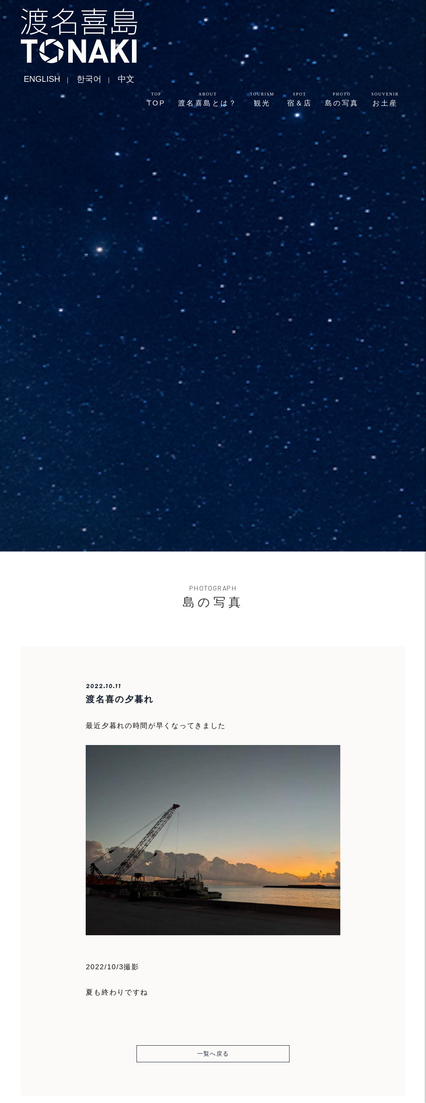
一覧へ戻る (213, 1053)
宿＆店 (299, 99)
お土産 (385, 99)
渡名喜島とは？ (208, 99)
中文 (126, 78)
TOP (156, 99)
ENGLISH (42, 78)
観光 (262, 99)
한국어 (89, 78)
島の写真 (342, 99)
